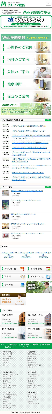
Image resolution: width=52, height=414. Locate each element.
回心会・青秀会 (8, 352)
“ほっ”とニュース (33, 399)
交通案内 (5, 360)
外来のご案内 (25, 344)
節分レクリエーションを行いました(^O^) (27, 233)
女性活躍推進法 (8, 358)
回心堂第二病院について (10, 374)
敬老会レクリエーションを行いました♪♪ (28, 173)
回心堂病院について (33, 354)
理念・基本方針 (8, 354)
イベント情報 (31, 397)
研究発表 (30, 401)
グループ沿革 (7, 356)
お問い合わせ (7, 363)
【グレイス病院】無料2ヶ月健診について (28, 131)
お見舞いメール (9, 347)
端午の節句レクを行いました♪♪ (23, 214)
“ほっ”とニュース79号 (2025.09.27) (9, 255)
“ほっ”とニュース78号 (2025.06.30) (26, 255)
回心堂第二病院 (8, 372)
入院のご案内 (13, 344)
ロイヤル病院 (31, 372)
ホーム (3, 344)
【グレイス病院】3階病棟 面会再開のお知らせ (30, 143)
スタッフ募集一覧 (33, 403)
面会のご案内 (46, 344)
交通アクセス (31, 367)
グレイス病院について (10, 395)
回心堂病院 (31, 352)
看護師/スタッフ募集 (34, 365)
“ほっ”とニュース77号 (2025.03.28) (43, 255)
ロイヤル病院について (34, 374)
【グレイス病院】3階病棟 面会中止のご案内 (29, 148)
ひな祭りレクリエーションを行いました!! (27, 224)
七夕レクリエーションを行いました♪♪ (26, 200)
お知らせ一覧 (31, 395)
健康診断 (35, 344)
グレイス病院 (7, 392)
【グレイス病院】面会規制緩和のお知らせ (28, 126)
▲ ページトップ (23, 347)
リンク (5, 365)
